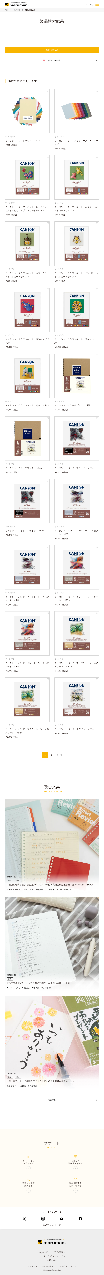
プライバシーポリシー (68, 1266)
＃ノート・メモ (13, 988)
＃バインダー (27, 889)
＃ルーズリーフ (13, 889)
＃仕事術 (35, 988)
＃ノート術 (49, 889)
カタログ (43, 1252)
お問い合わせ (54, 1260)
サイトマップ (31, 1266)
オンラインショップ (54, 1256)
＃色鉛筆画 (32, 1086)
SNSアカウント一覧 (52, 1225)
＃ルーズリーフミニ (65, 889)
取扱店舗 (60, 1252)
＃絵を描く (11, 1086)
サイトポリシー (48, 1266)
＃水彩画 (22, 1086)
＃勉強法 (39, 889)
